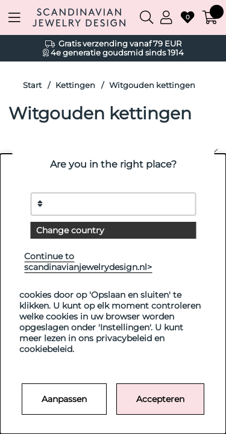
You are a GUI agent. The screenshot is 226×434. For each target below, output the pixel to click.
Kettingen (75, 85)
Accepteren (160, 399)
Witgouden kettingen (152, 85)
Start (32, 85)
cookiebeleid (45, 349)
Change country (70, 230)
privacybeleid (124, 338)
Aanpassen (64, 399)
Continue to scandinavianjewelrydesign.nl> (88, 261)
